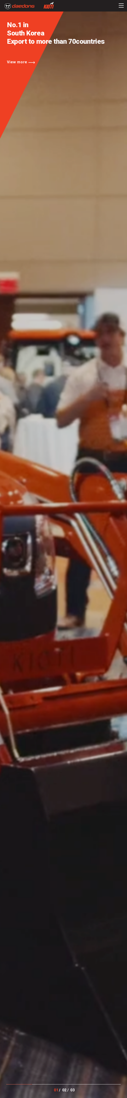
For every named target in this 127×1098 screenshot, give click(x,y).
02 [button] (64, 1090)
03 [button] (72, 1090)
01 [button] (56, 1090)
